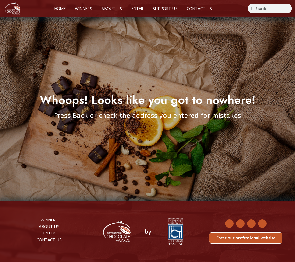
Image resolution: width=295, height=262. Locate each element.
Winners (83, 8)
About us (111, 8)
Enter (137, 8)
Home (60, 8)
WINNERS (49, 220)
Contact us (199, 8)
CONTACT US (49, 240)
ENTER (49, 233)
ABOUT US (49, 226)
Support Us (165, 8)
